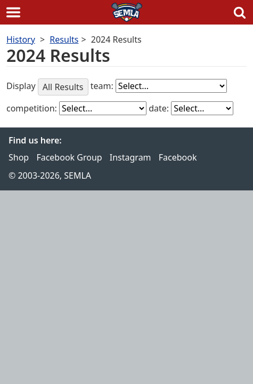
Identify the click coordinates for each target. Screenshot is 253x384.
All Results (63, 87)
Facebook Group (69, 157)
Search (239, 12)
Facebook (178, 157)
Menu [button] (13, 12)
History (20, 39)
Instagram (130, 157)
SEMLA (126, 12)
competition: (32, 108)
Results (64, 39)
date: (160, 108)
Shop (19, 157)
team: (103, 86)
